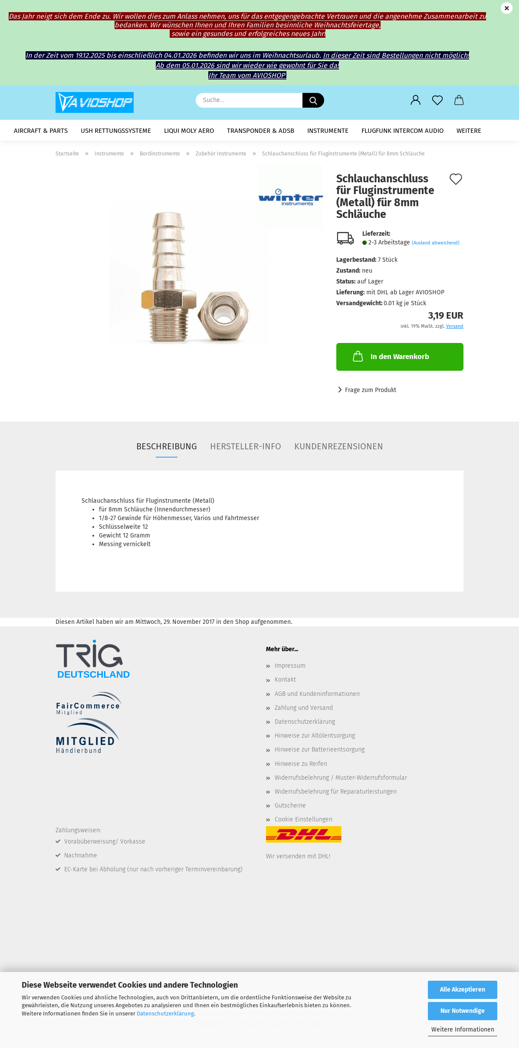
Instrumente (327, 131)
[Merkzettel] (437, 100)
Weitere (469, 131)
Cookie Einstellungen (303, 819)
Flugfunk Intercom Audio (402, 131)
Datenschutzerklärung (165, 1013)
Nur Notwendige (462, 1011)
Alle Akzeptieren (462, 989)
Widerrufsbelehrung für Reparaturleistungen (336, 791)
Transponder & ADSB (260, 131)
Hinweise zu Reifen (301, 764)
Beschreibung (166, 446)
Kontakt (285, 679)
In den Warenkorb (390, 356)
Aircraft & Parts (41, 131)
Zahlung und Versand (304, 708)
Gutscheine (290, 805)
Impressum (290, 665)
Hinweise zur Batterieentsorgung (320, 749)
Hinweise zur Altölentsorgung (315, 735)
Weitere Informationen (462, 1029)
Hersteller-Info (245, 446)
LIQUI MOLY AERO (189, 131)
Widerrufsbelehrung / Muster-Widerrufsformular (341, 777)
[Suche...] (313, 100)
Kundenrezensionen (338, 446)
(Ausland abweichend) (436, 243)
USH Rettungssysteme (116, 131)
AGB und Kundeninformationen (317, 694)
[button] (416, 100)
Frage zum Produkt (370, 390)
